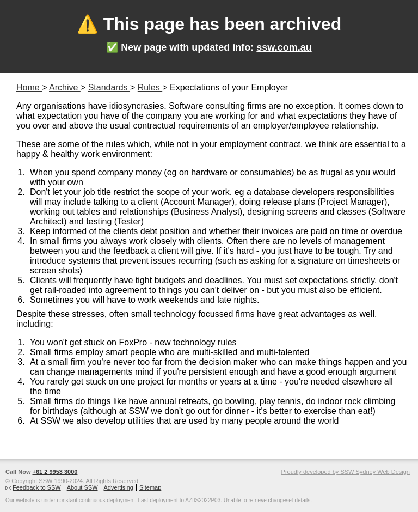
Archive (65, 87)
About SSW (82, 487)
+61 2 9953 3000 (55, 471)
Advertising (118, 487)
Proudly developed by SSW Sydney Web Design (345, 471)
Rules (150, 87)
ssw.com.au (283, 47)
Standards (109, 87)
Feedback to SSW (37, 487)
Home (29, 87)
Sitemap (150, 487)
